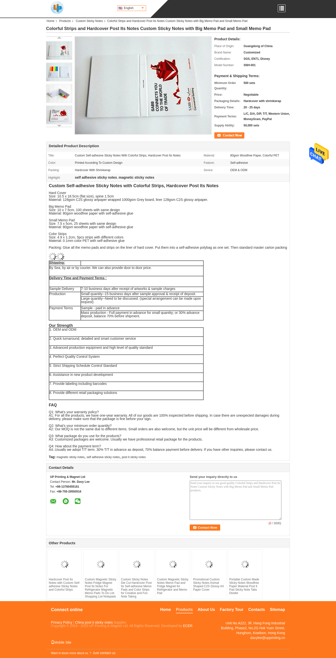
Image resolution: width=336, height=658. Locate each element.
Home (50, 21)
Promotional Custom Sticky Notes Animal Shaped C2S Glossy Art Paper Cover (208, 584)
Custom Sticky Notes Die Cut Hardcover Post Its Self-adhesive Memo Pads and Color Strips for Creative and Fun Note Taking (136, 588)
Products (65, 21)
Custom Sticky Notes (89, 21)
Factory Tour (232, 609)
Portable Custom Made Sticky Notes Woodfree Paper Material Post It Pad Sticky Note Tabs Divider (244, 586)
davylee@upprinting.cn (267, 638)
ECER (188, 626)
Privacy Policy (61, 622)
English (134, 8)
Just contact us (104, 653)
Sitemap (277, 609)
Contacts (256, 609)
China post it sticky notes (94, 622)
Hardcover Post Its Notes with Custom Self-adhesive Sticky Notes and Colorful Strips (64, 584)
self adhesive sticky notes (103, 457)
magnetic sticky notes (71, 457)
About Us (206, 609)
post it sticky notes (134, 457)
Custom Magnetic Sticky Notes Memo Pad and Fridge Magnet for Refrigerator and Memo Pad (172, 586)
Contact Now (222, 135)
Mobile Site (61, 642)
